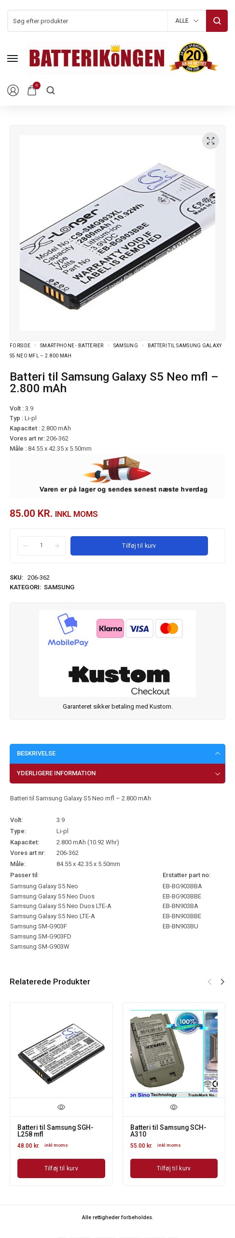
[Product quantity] (41, 545)
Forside (20, 345)
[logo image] (122, 57)
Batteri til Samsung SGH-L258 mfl (56, 1131)
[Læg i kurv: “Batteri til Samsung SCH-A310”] (174, 1168)
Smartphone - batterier (72, 345)
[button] (222, 982)
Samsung (125, 345)
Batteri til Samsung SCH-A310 (169, 1131)
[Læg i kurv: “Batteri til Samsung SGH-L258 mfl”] (61, 1168)
